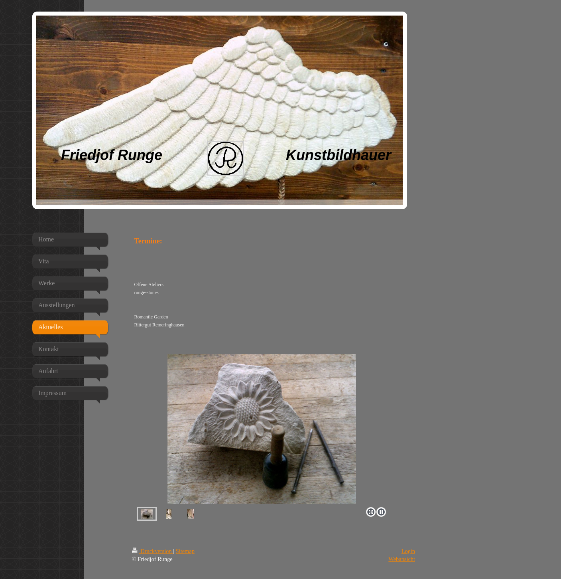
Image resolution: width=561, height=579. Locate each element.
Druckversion (152, 551)
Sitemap (185, 551)
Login (408, 551)
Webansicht (401, 559)
